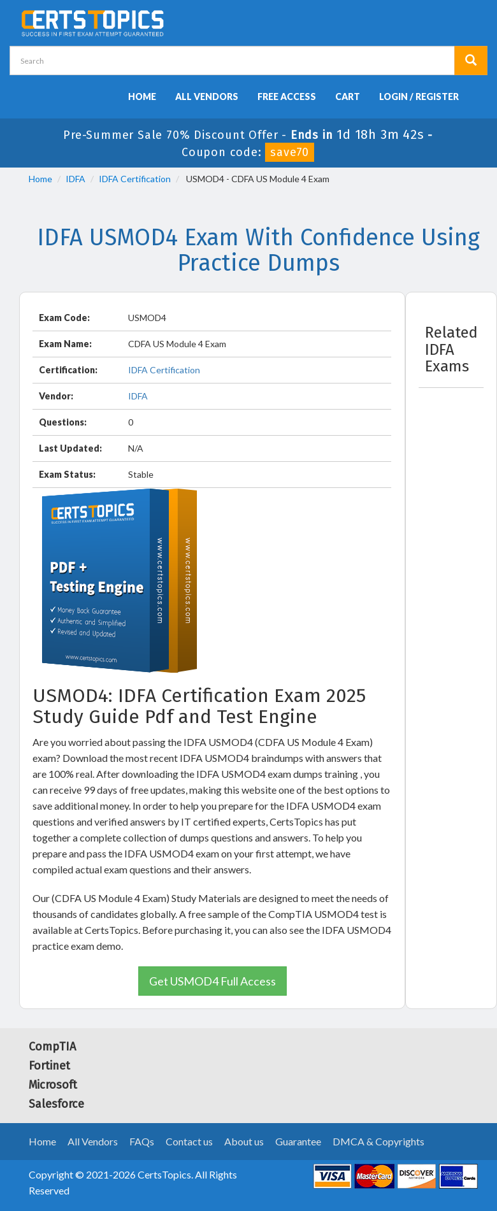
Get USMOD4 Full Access (212, 981)
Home (142, 96)
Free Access (286, 96)
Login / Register (419, 96)
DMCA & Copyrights (378, 1141)
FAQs (141, 1141)
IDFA (75, 178)
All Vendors (206, 96)
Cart (347, 96)
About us (244, 1141)
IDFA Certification (135, 178)
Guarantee (298, 1141)
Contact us (189, 1141)
